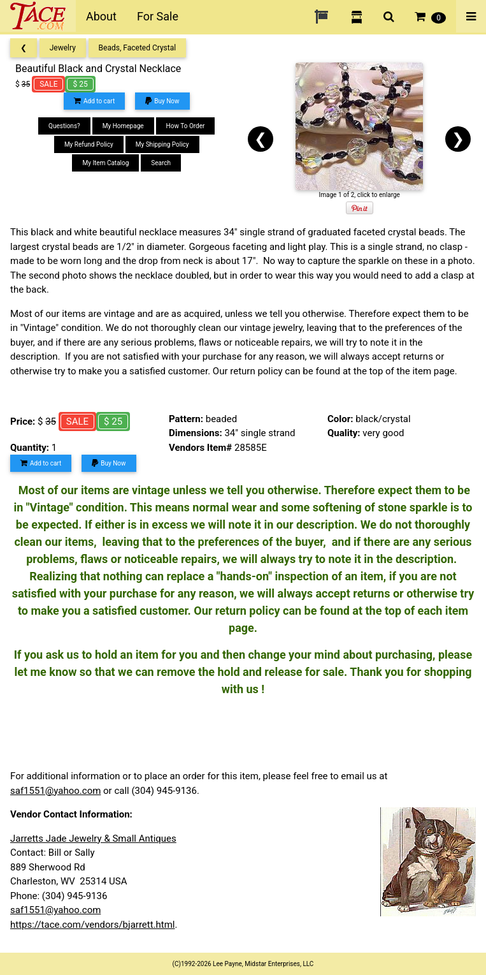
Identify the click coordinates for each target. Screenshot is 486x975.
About (101, 16)
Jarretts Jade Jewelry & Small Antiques (93, 838)
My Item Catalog (105, 162)
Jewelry (63, 47)
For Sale (157, 16)
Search (161, 162)
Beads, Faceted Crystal (137, 47)
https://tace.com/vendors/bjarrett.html (92, 924)
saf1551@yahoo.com (55, 790)
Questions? (64, 125)
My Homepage (123, 125)
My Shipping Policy (162, 144)
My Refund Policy (88, 144)
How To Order (185, 125)
